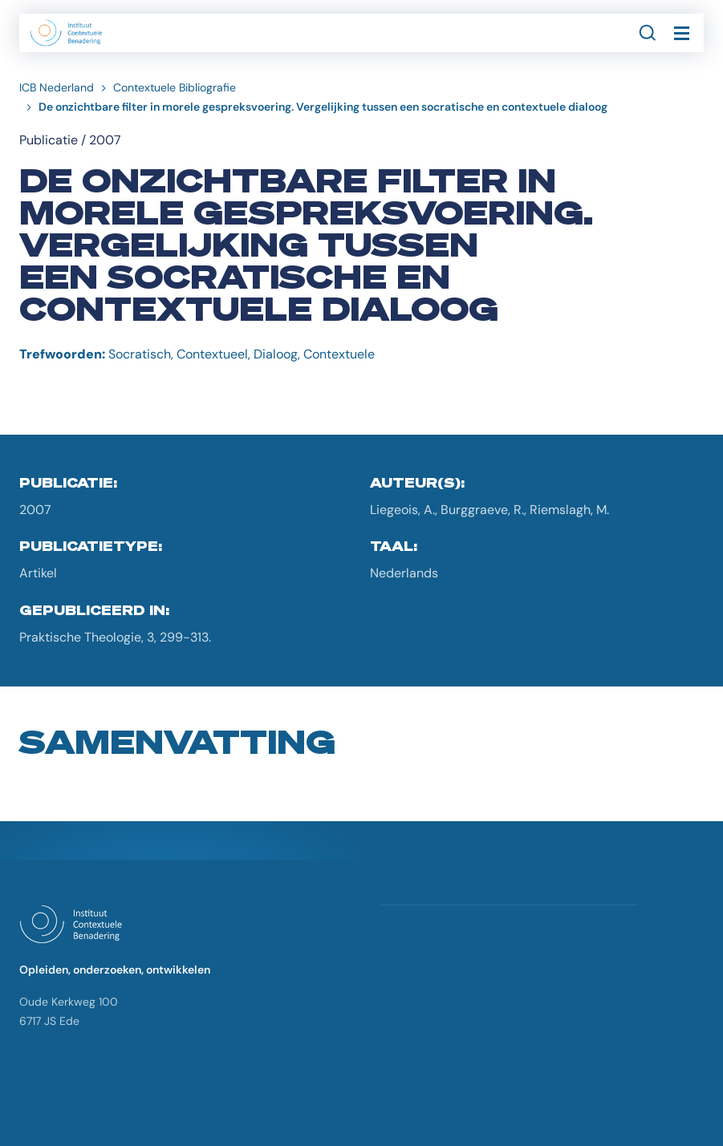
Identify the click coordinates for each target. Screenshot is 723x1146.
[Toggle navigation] (681, 33)
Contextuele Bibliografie (174, 87)
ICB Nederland (56, 87)
